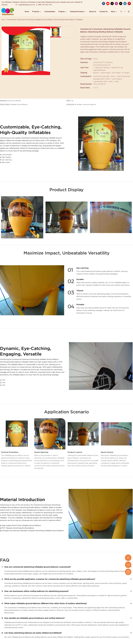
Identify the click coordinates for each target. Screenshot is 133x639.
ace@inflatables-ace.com (25, 5)
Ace (3, 20)
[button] (121, 12)
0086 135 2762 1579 (44, 5)
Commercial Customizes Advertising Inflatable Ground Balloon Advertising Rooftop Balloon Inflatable (45, 20)
